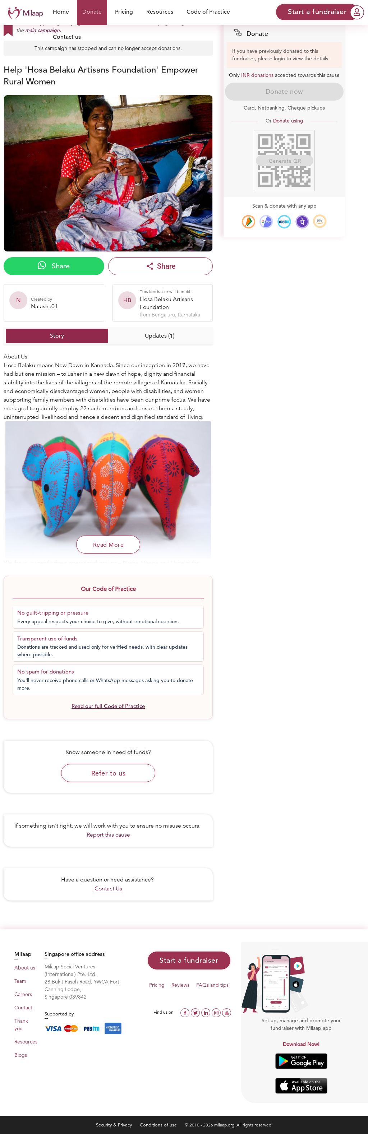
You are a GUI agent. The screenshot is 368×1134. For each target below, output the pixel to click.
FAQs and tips (212, 985)
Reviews (180, 985)
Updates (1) (159, 335)
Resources (159, 11)
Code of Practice (208, 11)
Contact (23, 1007)
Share (54, 265)
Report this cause (108, 834)
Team (20, 981)
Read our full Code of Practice (108, 706)
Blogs (20, 1055)
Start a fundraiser (189, 960)
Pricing (124, 11)
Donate (92, 11)
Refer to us (108, 773)
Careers (23, 994)
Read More (108, 545)
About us (24, 967)
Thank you (21, 1025)
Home (61, 11)
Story (57, 335)
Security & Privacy (114, 1125)
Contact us (67, 37)
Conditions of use (159, 1125)
